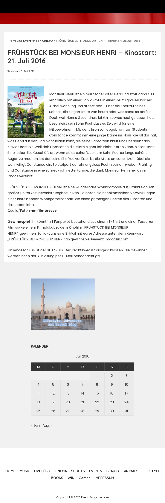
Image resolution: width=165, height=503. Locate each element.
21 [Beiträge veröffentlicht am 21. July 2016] (82, 402)
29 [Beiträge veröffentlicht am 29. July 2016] (97, 411)
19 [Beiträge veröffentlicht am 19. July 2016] (53, 402)
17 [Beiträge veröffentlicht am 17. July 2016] (126, 393)
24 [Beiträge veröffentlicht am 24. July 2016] (126, 402)
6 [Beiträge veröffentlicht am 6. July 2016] (68, 384)
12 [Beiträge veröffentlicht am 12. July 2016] (53, 393)
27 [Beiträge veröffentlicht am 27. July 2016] (68, 411)
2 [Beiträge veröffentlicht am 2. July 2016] (112, 375)
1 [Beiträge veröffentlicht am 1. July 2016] (97, 375)
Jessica (13, 71)
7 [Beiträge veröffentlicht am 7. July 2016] (82, 384)
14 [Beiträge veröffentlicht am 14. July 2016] (82, 393)
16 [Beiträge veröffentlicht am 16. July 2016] (111, 393)
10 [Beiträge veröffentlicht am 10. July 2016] (126, 384)
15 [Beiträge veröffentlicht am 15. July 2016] (97, 393)
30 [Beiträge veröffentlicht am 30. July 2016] (112, 411)
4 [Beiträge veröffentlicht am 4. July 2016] (38, 384)
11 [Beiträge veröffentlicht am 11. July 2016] (38, 393)
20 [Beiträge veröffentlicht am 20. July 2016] (68, 402)
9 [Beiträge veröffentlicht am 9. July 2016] (112, 384)
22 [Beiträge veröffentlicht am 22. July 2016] (97, 402)
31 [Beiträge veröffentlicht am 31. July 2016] (126, 411)
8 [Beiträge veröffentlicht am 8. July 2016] (97, 384)
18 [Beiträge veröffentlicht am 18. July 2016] (38, 402)
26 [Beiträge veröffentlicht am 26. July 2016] (53, 411)
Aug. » (47, 425)
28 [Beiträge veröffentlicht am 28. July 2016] (82, 411)
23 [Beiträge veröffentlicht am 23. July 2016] (112, 402)
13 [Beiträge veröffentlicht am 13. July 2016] (67, 393)
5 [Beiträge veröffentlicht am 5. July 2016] (53, 384)
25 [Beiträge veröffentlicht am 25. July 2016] (38, 411)
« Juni (35, 425)
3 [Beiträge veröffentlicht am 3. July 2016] (127, 375)
